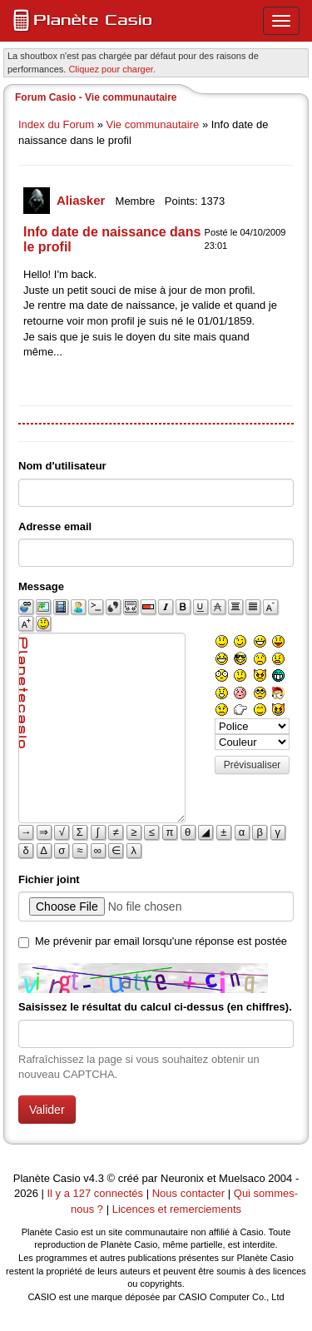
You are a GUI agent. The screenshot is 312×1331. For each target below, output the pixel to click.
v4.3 (93, 1178)
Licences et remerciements (176, 1209)
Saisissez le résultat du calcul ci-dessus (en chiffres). (155, 1007)
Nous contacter (188, 1193)
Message (41, 586)
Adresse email (55, 526)
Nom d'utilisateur (62, 465)
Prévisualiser (252, 765)
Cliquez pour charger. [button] (112, 69)
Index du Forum (56, 124)
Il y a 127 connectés (96, 1193)
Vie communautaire (153, 124)
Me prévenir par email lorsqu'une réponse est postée (161, 941)
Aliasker (83, 200)
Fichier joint (49, 879)
